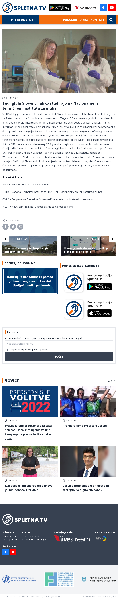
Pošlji (59, 356)
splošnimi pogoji (30, 349)
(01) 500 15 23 (32, 536)
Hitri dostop (20, 20)
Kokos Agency (109, 596)
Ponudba (70, 20)
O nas (83, 20)
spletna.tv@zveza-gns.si (36, 539)
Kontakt (97, 20)
